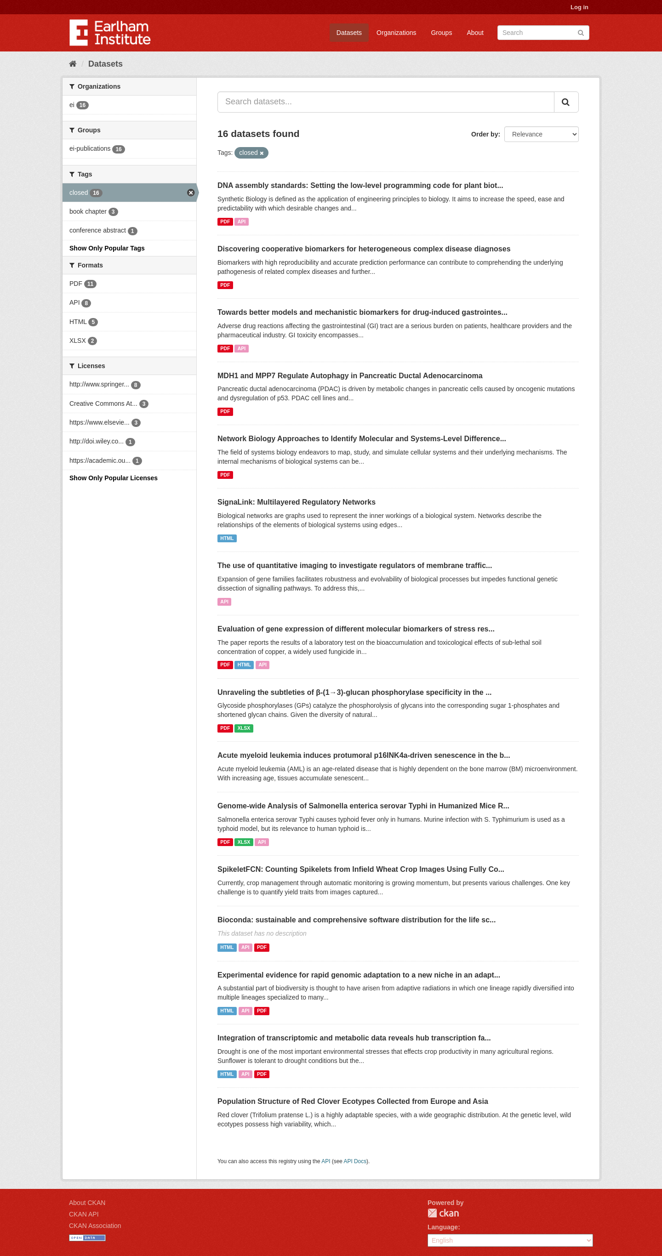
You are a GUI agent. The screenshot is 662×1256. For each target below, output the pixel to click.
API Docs (355, 1161)
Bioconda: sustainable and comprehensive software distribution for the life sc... (356, 920)
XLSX (244, 728)
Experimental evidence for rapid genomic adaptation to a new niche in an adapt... (358, 975)
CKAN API (84, 1214)
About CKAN (87, 1202)
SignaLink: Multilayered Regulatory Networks (296, 502)
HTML (227, 538)
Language (443, 1227)
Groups (441, 32)
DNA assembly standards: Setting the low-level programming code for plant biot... (360, 185)
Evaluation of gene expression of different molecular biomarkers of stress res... (356, 629)
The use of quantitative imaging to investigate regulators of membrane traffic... (354, 565)
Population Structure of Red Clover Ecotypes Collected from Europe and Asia (352, 1101)
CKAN (443, 1213)
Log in (579, 7)
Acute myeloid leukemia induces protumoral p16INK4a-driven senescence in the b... (363, 755)
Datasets (349, 32)
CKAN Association (95, 1225)
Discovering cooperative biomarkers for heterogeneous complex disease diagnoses (364, 249)
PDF (225, 221)
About (475, 32)
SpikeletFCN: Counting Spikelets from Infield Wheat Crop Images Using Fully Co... (360, 869)
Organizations (396, 32)
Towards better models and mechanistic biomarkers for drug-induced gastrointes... (362, 312)
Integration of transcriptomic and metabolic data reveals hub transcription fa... (354, 1038)
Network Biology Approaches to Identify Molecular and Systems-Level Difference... (361, 439)
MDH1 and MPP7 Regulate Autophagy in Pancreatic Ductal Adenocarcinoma (350, 376)
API (242, 221)
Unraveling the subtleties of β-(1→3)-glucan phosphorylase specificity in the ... (354, 692)
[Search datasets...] (385, 102)
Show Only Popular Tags (107, 248)
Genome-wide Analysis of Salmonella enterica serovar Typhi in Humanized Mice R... (363, 806)
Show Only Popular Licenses (113, 478)
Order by (484, 134)
